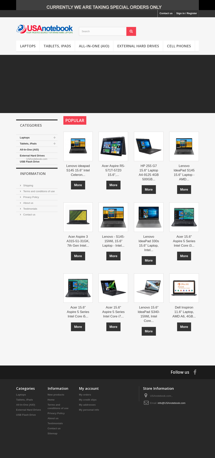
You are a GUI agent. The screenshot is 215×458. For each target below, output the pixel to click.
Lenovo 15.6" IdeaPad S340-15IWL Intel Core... (149, 314)
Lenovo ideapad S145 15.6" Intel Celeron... (78, 170)
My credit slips (87, 399)
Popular (74, 120)
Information (33, 187)
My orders (85, 394)
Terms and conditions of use (39, 203)
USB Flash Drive (29, 161)
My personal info (89, 409)
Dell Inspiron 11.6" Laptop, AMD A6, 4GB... (184, 312)
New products (56, 394)
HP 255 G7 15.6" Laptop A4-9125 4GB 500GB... (149, 172)
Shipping (28, 197)
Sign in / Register (186, 13)
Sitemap (53, 433)
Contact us (166, 13)
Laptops (28, 46)
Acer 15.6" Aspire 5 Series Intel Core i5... (78, 312)
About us (28, 214)
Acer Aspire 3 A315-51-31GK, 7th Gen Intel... (77, 241)
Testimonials (30, 220)
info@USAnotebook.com (171, 403)
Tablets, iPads (57, 46)
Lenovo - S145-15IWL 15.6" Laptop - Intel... (113, 241)
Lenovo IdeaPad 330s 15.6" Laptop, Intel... (149, 243)
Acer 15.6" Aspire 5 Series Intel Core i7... (113, 312)
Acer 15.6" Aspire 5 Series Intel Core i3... (184, 241)
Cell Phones (179, 46)
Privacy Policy (31, 208)
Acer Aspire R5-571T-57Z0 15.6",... (113, 170)
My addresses (87, 404)
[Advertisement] (107, 84)
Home (51, 399)
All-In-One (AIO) (94, 46)
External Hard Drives (138, 46)
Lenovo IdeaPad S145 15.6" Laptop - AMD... (184, 172)
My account (89, 388)
